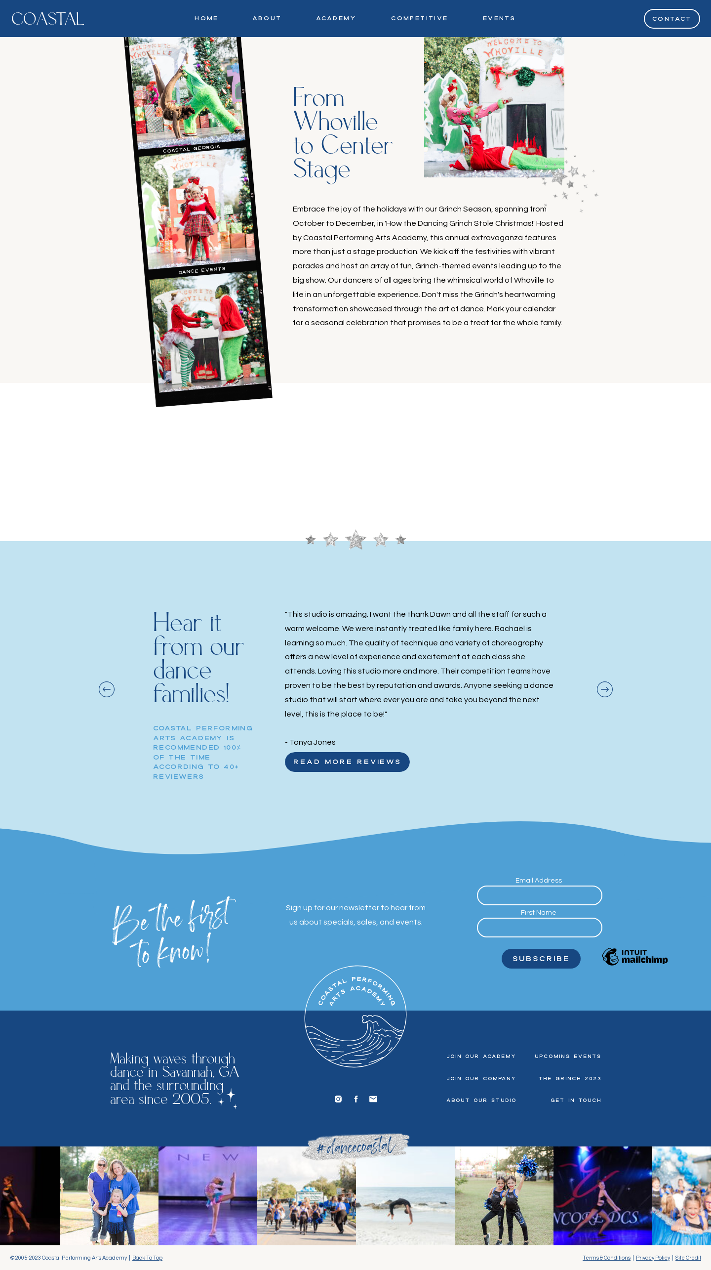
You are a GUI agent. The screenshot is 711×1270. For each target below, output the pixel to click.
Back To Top (147, 1258)
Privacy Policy (653, 1258)
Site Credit (688, 1258)
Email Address (538, 880)
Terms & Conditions (607, 1258)
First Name (538, 912)
